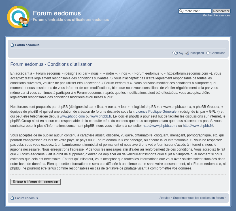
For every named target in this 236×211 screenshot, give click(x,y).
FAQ (180, 53)
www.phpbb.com (72, 116)
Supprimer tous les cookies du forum (198, 197)
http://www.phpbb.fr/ (198, 126)
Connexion (218, 53)
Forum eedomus (27, 45)
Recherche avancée (217, 15)
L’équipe (164, 197)
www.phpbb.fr (100, 116)
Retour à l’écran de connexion (35, 182)
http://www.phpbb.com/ (160, 126)
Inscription (197, 53)
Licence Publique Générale (156, 112)
